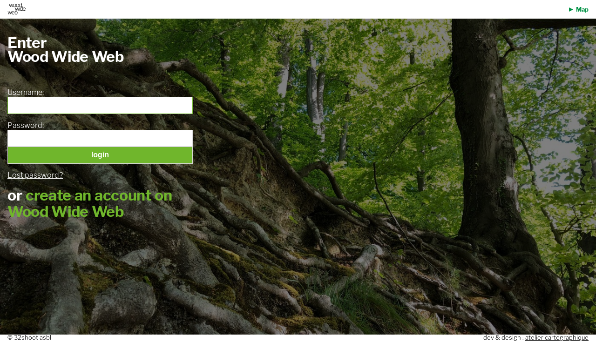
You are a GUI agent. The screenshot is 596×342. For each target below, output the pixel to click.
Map (582, 9)
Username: (25, 92)
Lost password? (35, 175)
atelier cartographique (557, 337)
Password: (25, 125)
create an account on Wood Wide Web (89, 203)
